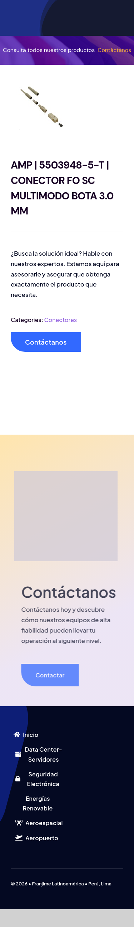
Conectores (60, 319)
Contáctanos (114, 50)
